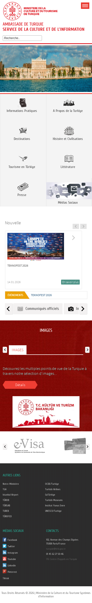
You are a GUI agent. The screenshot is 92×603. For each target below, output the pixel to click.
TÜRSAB (6, 505)
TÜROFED (7, 516)
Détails (20, 384)
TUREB (6, 511)
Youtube (12, 559)
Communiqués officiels (38, 308)
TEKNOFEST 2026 (41, 295)
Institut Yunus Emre (55, 505)
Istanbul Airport (10, 494)
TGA (4, 489)
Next (86, 70)
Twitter (11, 546)
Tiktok (6, 578)
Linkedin (12, 565)
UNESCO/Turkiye (53, 511)
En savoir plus (70, 282)
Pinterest (12, 572)
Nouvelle (13, 223)
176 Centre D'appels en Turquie (61, 559)
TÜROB (6, 500)
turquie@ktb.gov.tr (56, 548)
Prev (5, 70)
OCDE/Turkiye (52, 483)
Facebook (12, 540)
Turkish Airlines (52, 489)
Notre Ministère (11, 483)
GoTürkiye (50, 494)
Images (76, 308)
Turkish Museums (54, 500)
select (41, 38)
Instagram (13, 552)
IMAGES (18, 349)
